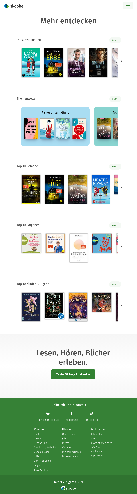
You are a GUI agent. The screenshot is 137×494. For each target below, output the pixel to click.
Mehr (115, 40)
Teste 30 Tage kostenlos (73, 374)
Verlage (66, 447)
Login (37, 465)
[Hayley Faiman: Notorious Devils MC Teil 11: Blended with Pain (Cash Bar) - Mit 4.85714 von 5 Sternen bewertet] (98, 63)
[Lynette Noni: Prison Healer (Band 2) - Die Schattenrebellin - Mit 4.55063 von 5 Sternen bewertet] (54, 306)
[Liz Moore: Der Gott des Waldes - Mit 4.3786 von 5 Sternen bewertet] (78, 189)
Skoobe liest (40, 469)
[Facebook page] (72, 416)
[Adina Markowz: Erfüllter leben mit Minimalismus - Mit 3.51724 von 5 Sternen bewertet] (78, 248)
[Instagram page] (92, 416)
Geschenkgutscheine (45, 447)
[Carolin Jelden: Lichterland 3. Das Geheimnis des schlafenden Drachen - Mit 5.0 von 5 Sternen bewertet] (78, 307)
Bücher (38, 434)
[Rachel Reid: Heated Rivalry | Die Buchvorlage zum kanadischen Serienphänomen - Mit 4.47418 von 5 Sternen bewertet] (100, 189)
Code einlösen (42, 451)
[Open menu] (128, 5)
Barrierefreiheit (42, 460)
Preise (37, 438)
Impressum (96, 455)
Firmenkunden (70, 456)
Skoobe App (40, 443)
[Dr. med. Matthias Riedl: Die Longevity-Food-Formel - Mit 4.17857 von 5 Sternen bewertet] (55, 243)
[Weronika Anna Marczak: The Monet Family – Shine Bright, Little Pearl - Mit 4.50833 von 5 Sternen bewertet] (31, 307)
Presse (65, 443)
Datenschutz (97, 434)
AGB (92, 438)
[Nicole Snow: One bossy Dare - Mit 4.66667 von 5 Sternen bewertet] (76, 63)
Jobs (64, 438)
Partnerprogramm (72, 451)
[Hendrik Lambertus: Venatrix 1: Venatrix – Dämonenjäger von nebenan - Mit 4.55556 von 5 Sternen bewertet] (101, 302)
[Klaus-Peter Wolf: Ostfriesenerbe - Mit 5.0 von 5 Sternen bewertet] (53, 63)
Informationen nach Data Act (101, 445)
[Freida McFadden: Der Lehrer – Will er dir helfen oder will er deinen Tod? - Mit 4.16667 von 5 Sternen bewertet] (31, 189)
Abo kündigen (97, 451)
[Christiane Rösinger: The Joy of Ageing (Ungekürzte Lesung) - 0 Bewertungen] (102, 243)
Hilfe (36, 456)
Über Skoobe (69, 434)
